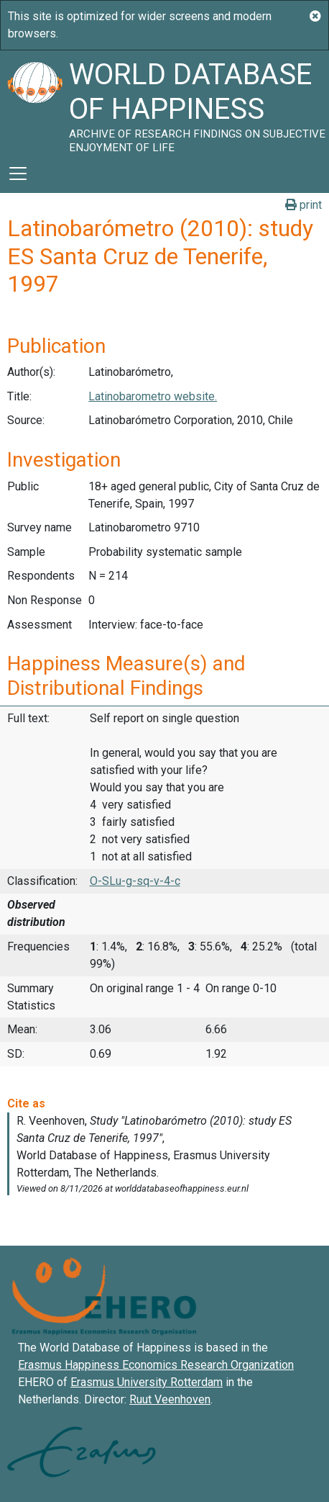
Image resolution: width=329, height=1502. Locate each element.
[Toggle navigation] (18, 173)
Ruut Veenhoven (169, 1399)
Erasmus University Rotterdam (146, 1382)
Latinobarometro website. (152, 396)
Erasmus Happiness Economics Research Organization (156, 1365)
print (303, 205)
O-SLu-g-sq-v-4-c (135, 881)
